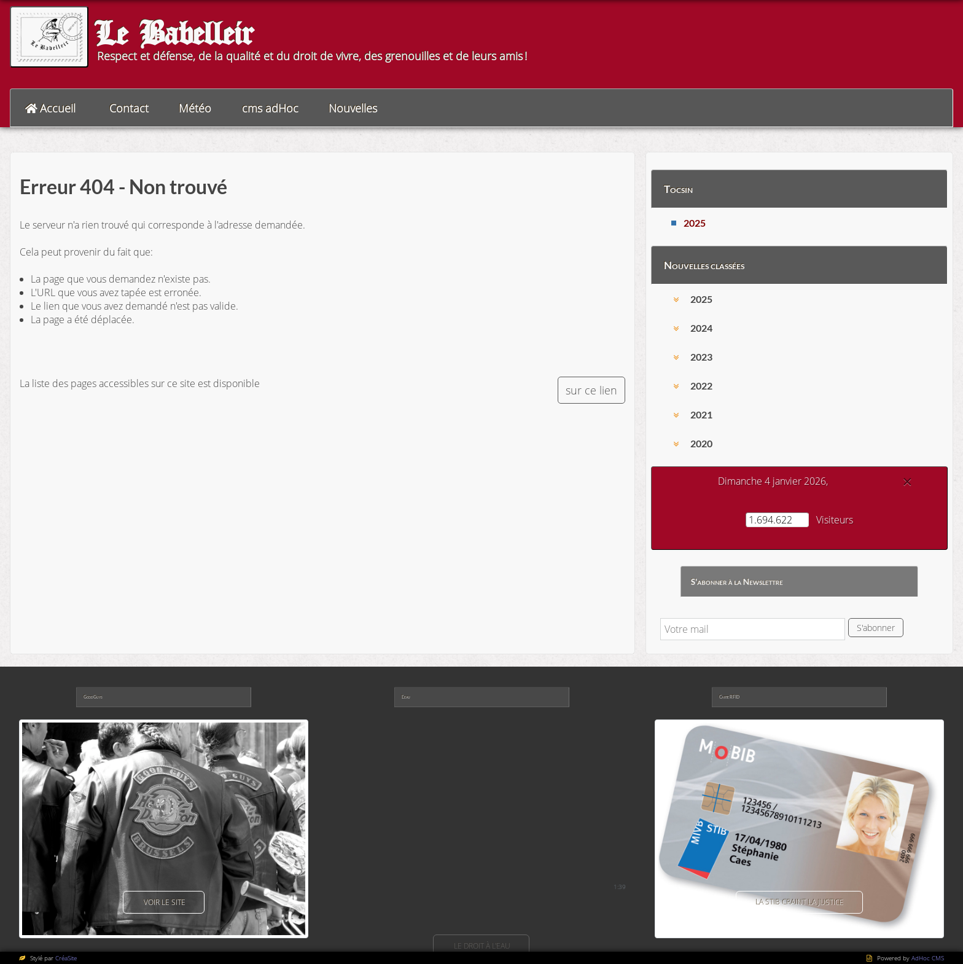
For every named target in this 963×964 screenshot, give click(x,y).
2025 (695, 223)
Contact (129, 108)
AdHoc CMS (927, 958)
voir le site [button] (163, 902)
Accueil (58, 108)
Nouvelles (353, 108)
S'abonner (876, 627)
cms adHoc (270, 108)
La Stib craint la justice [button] (799, 902)
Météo (195, 108)
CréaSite (66, 958)
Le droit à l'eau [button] (481, 945)
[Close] (907, 481)
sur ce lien (591, 390)
